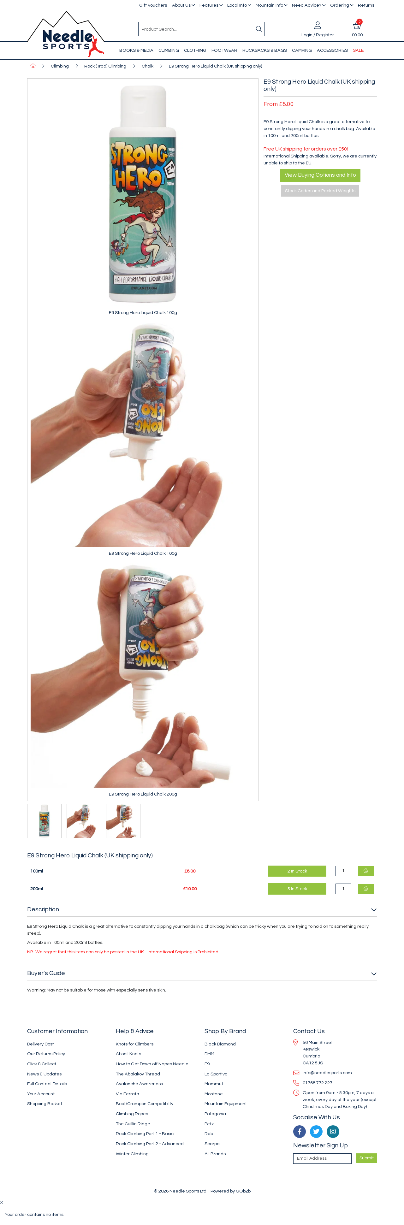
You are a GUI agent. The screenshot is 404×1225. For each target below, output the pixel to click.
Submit (366, 1158)
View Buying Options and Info (320, 175)
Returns (366, 5)
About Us (181, 5)
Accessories (332, 50)
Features (208, 5)
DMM (209, 1053)
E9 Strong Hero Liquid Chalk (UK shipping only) (215, 66)
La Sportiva (216, 1074)
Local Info (237, 5)
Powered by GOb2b (231, 1191)
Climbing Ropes (132, 1113)
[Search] (259, 29)
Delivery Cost (40, 1044)
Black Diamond (220, 1044)
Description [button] (43, 909)
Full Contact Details (47, 1083)
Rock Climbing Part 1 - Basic (145, 1133)
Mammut (214, 1083)
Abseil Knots (128, 1053)
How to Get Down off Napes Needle (152, 1064)
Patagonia (215, 1113)
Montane (214, 1094)
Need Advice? (306, 5)
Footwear (224, 50)
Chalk (147, 66)
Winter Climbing (132, 1153)
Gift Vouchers (153, 5)
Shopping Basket (44, 1103)
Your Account (41, 1094)
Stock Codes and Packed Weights (320, 190)
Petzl (210, 1123)
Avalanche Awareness (139, 1083)
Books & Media (136, 50)
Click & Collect (41, 1064)
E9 (207, 1064)
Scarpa (212, 1143)
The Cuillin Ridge (133, 1123)
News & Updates (44, 1074)
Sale (358, 50)
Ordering (339, 5)
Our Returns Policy (46, 1053)
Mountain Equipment (226, 1103)
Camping (302, 50)
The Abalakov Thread (138, 1074)
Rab (209, 1133)
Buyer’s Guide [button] (46, 973)
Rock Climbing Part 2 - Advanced (150, 1143)
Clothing (195, 50)
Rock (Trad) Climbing (105, 66)
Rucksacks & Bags (264, 50)
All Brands (215, 1153)
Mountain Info (269, 5)
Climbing (168, 50)
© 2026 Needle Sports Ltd (180, 1191)
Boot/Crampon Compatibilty (144, 1103)
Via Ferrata (127, 1094)
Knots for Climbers (134, 1044)
